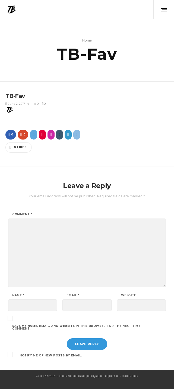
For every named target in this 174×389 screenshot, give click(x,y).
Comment (22, 213)
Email (73, 294)
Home (87, 39)
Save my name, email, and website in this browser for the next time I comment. (77, 326)
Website (128, 294)
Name (18, 294)
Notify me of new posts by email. (51, 354)
